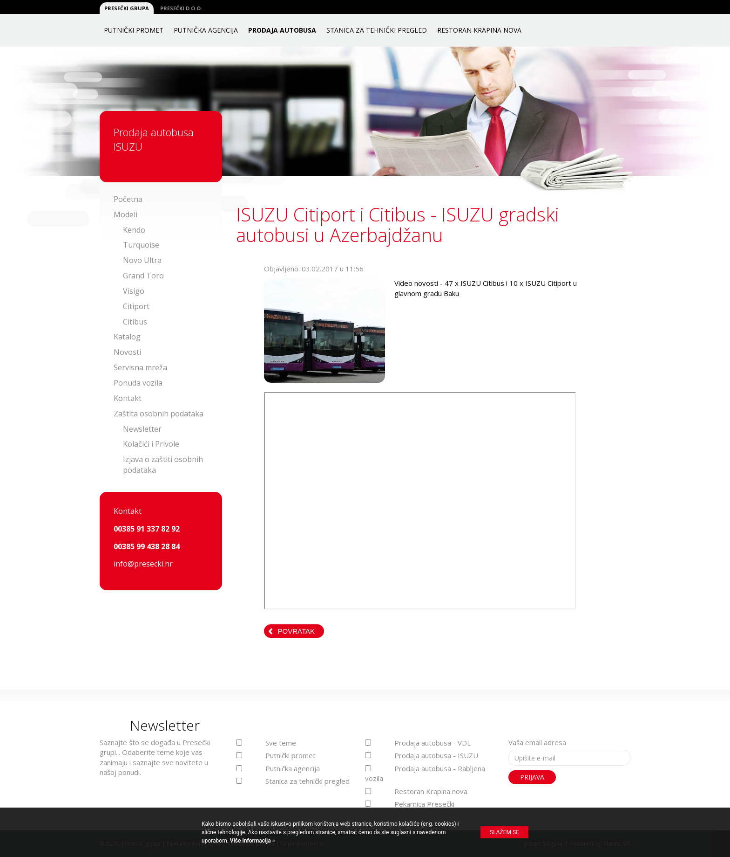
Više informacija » (252, 840)
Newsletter (142, 429)
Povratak (296, 631)
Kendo (134, 230)
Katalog (127, 337)
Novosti (127, 352)
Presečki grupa (126, 8)
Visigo (133, 291)
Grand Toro (143, 275)
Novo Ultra (142, 260)
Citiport (136, 306)
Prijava (532, 777)
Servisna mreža (140, 367)
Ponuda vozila (138, 383)
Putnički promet (133, 30)
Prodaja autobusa (282, 30)
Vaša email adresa (537, 742)
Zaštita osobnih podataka (158, 413)
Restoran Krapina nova (479, 30)
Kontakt (128, 398)
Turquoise (141, 245)
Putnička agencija (206, 30)
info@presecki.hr (143, 564)
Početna (128, 199)
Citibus (135, 322)
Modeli (125, 214)
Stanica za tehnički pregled (376, 30)
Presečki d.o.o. (181, 8)
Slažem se (504, 832)
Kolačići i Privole (151, 444)
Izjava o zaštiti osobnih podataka (163, 464)
